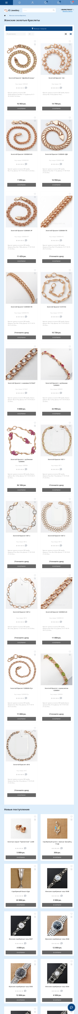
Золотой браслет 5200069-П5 (56, 230)
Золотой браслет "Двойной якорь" (21, 78)
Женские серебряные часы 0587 (21, 939)
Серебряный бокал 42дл (21, 891)
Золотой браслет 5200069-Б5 (21, 154)
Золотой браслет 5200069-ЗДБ (56, 154)
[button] (32, 2)
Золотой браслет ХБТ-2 (21, 536)
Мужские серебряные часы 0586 (57, 939)
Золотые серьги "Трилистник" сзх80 (20, 842)
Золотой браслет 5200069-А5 (56, 612)
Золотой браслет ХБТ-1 (56, 459)
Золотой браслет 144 (56, 78)
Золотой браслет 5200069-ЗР (21, 230)
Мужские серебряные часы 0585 (21, 986)
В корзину (22, 108)
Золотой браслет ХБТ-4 (21, 612)
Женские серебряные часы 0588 (57, 891)
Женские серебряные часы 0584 (57, 986)
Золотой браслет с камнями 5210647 (21, 383)
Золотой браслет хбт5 (21, 765)
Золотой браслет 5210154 (56, 307)
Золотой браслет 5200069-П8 (21, 307)
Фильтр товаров (39, 29)
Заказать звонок (67, 11)
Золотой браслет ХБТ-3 (56, 536)
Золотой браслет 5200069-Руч (21, 688)
